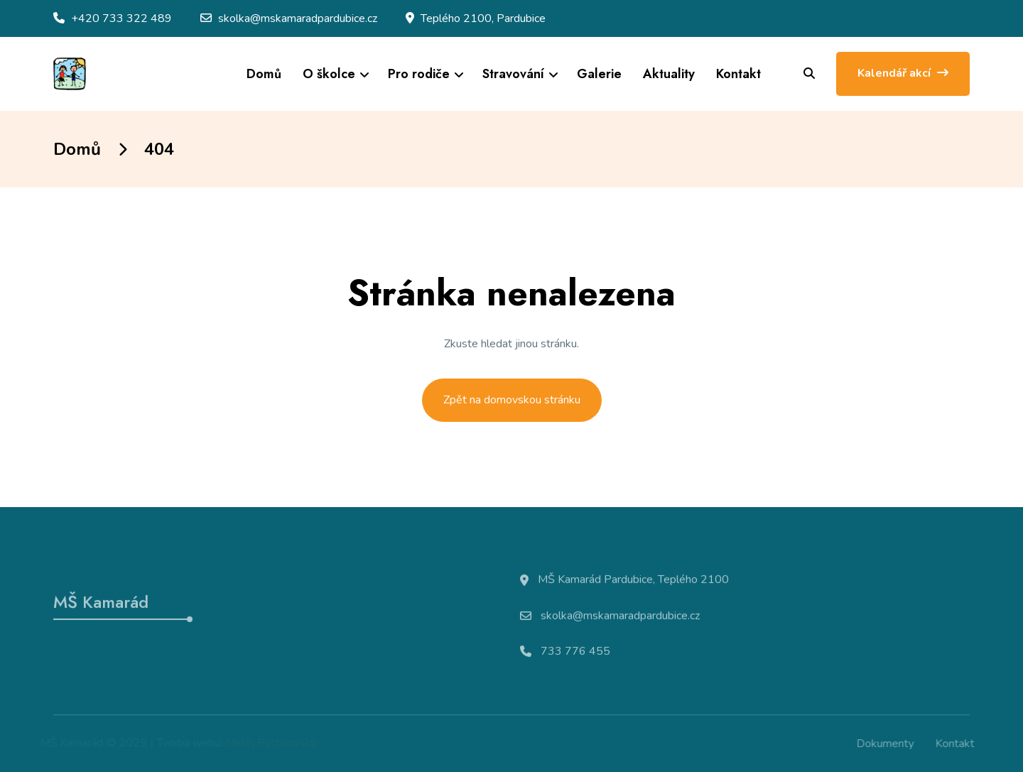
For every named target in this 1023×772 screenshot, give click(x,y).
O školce (329, 74)
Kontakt (738, 74)
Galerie (599, 74)
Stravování (513, 74)
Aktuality (669, 74)
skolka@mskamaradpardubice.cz (297, 18)
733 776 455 (575, 653)
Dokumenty (887, 743)
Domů (264, 74)
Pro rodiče (419, 74)
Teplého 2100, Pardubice (483, 18)
